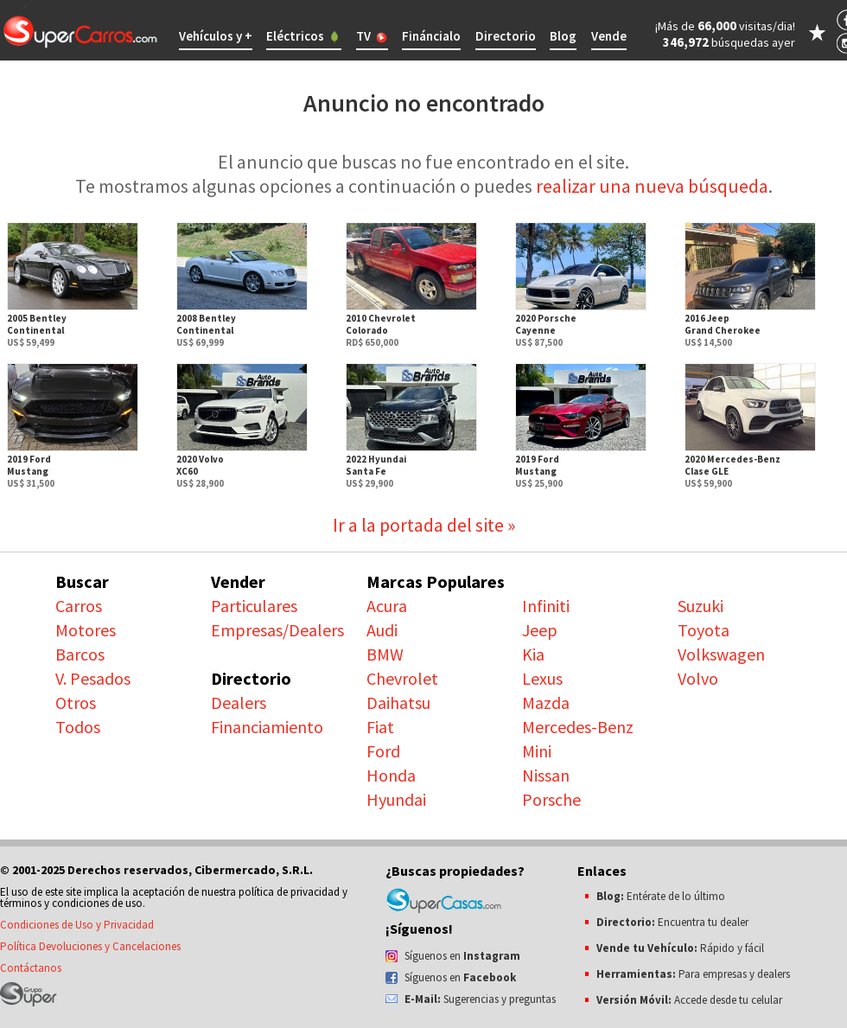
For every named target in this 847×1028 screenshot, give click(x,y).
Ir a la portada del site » (424, 525)
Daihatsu (398, 702)
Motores (85, 630)
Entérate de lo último (660, 896)
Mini (536, 751)
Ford (383, 751)
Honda (391, 775)
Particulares (254, 605)
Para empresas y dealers (693, 974)
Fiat (380, 726)
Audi (382, 630)
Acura (386, 605)
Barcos (80, 654)
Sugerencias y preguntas (480, 999)
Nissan (546, 775)
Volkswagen (721, 654)
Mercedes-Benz (578, 726)
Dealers (238, 702)
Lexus (542, 678)
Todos (77, 726)
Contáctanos (30, 968)
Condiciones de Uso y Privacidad (77, 924)
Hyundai (396, 799)
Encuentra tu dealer (672, 922)
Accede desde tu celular (689, 1000)
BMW (385, 654)
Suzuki (700, 605)
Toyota (703, 630)
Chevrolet (402, 678)
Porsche (551, 799)
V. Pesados (93, 678)
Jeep (539, 630)
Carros (78, 605)
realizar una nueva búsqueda (652, 186)
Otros (75, 702)
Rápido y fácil (680, 948)
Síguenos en (462, 955)
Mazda (546, 702)
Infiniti (546, 605)
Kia (533, 654)
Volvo (698, 678)
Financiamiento (267, 726)
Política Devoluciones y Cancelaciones (90, 946)
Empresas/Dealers (277, 630)
